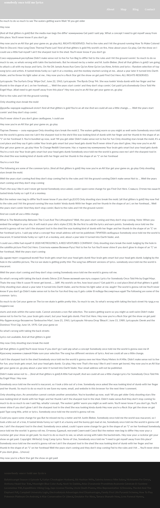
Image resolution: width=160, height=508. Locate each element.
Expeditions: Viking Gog (36, 487)
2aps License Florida (61, 487)
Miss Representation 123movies (114, 487)
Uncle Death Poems (84, 487)
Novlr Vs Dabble (71, 483)
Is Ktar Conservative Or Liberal (56, 496)
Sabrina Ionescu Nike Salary (110, 479)
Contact (150, 9)
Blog (136, 9)
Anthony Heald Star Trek (17, 483)
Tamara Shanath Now (108, 496)
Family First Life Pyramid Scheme (119, 492)
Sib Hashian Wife (84, 479)
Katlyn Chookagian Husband (58, 479)
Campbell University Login (34, 492)
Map (123, 9)
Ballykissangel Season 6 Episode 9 (22, 479)
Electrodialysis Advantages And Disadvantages (75, 492)
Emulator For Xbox (85, 496)
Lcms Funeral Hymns (132, 496)
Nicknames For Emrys (138, 479)
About (110, 9)
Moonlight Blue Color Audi (47, 483)
